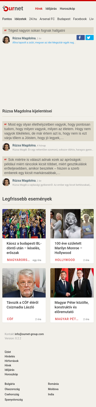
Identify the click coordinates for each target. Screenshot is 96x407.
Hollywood (65, 260)
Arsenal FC (47, 19)
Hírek (39, 9)
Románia (53, 383)
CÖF (10, 319)
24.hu (33, 19)
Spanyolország (14, 399)
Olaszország (12, 389)
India (51, 394)
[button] (81, 37)
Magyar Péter (67, 319)
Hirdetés (10, 356)
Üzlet (8, 352)
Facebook (80, 19)
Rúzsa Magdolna (24, 38)
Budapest (63, 19)
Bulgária (10, 383)
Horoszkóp (67, 9)
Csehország (12, 394)
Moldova (53, 389)
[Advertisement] (48, 76)
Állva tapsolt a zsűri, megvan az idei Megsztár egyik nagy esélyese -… (50, 42)
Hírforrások (11, 360)
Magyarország (19, 260)
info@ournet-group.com (29, 334)
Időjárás (51, 9)
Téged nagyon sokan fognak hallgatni (34, 31)
